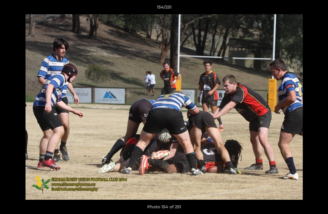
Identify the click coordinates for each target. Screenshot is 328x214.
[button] (317, 8)
